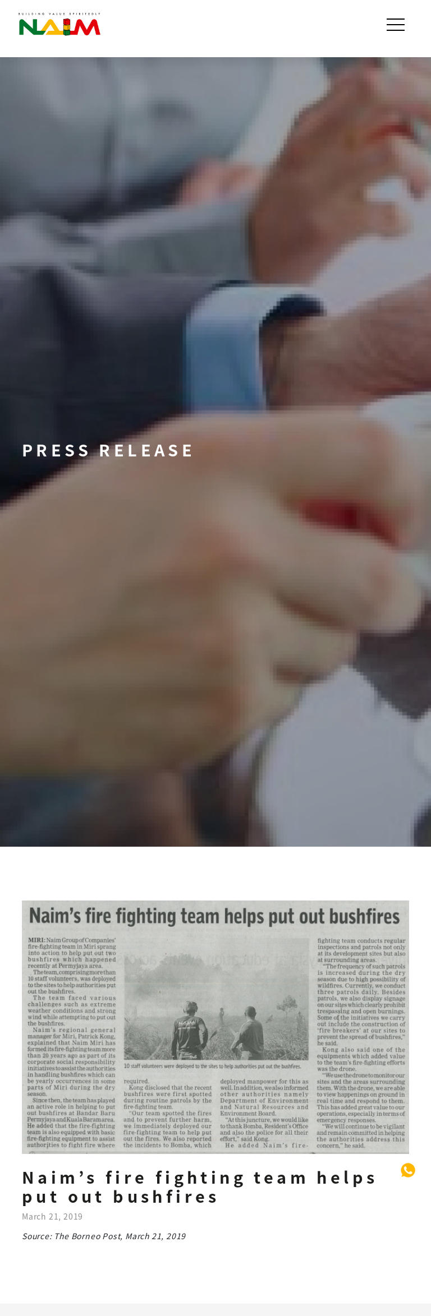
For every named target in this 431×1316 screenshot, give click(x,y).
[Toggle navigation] (396, 24)
